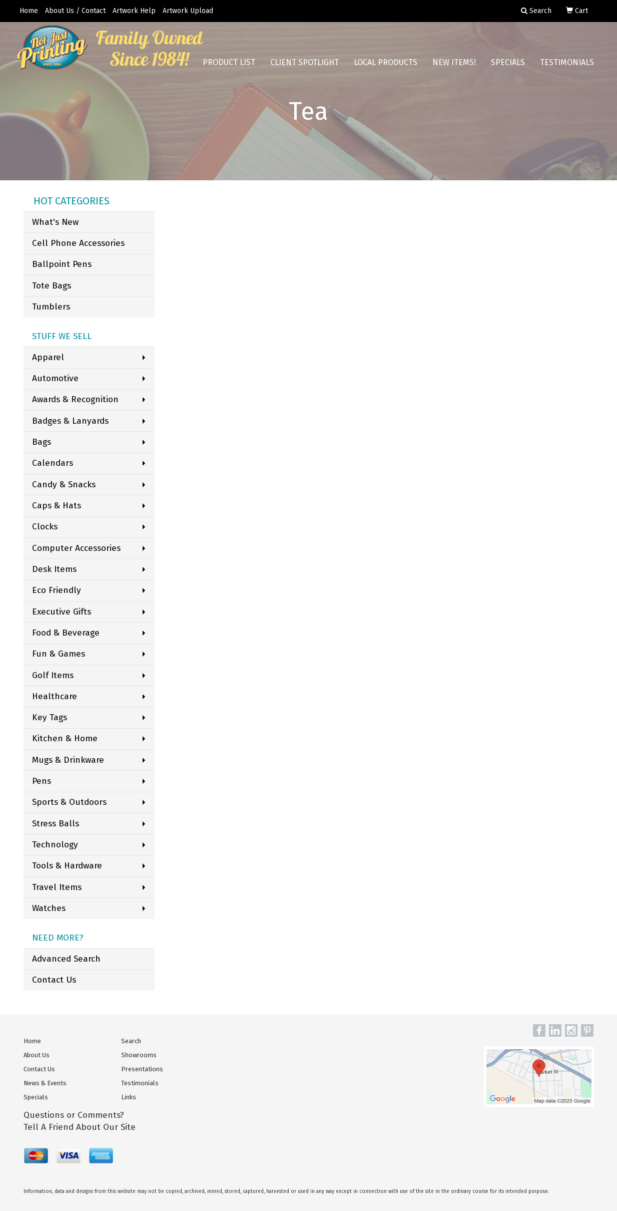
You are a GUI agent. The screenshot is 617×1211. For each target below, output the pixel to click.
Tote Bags (51, 285)
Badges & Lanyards (70, 421)
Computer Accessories (76, 548)
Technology (55, 844)
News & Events (45, 1083)
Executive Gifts (61, 612)
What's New (55, 222)
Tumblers (51, 306)
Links (128, 1097)
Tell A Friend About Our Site (80, 1127)
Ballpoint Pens (62, 264)
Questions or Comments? (74, 1115)
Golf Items (53, 675)
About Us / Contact (75, 11)
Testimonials (567, 65)
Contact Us (54, 980)
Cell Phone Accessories (78, 243)
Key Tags (49, 717)
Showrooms (139, 1055)
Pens (41, 781)
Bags (41, 442)
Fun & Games (58, 654)
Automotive (55, 378)
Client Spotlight (304, 65)
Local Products (385, 65)
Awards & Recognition (75, 399)
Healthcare (54, 696)
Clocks (45, 526)
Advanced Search (66, 959)
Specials (508, 65)
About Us (37, 1055)
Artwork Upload (188, 11)
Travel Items (57, 887)
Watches (49, 908)
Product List (229, 65)
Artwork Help (134, 11)
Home (29, 11)
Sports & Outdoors (69, 802)
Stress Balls (55, 823)
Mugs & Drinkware (68, 760)
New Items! (454, 65)
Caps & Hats (56, 505)
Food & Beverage (66, 633)
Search (131, 1041)
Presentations (142, 1069)
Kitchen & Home (65, 738)
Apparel (48, 357)
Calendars (52, 463)
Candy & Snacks (64, 484)
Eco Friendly (56, 590)
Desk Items (54, 569)
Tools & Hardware (67, 865)
